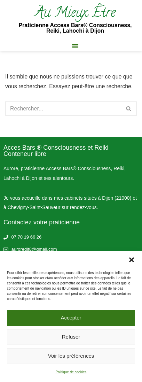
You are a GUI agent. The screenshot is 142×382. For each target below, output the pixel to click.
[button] (131, 259)
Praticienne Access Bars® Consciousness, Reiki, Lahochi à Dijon (75, 28)
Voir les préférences (71, 356)
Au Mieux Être (75, 14)
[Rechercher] (63, 108)
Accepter (71, 318)
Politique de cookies (71, 372)
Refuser (71, 337)
